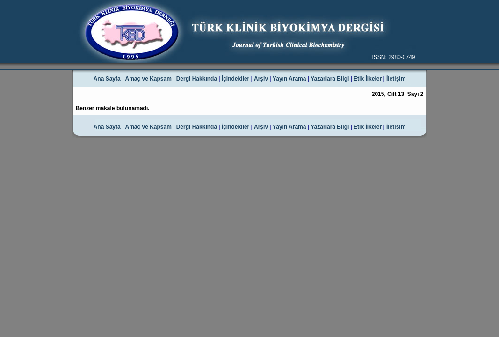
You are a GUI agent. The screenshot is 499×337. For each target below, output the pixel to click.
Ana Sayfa (107, 78)
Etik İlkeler (368, 78)
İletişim (395, 78)
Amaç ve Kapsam (148, 78)
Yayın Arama (289, 78)
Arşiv (261, 78)
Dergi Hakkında (196, 78)
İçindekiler (235, 78)
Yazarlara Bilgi (330, 78)
